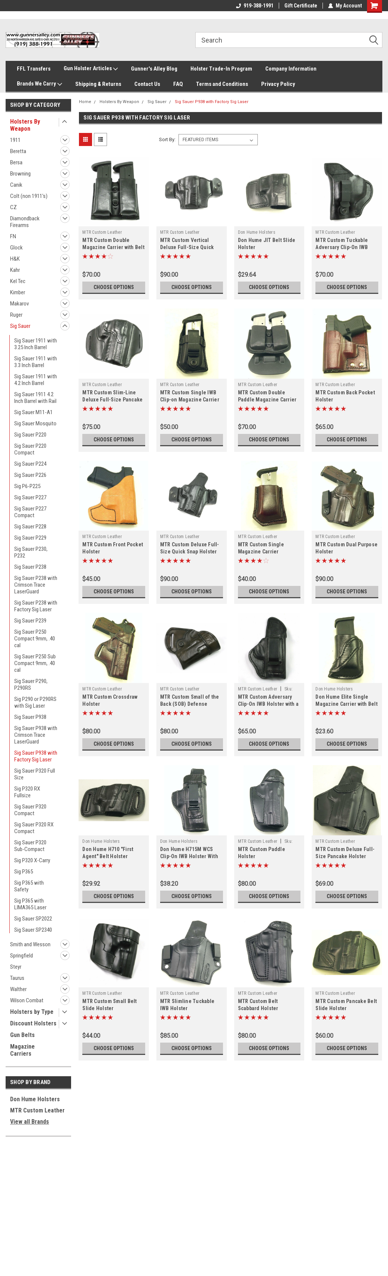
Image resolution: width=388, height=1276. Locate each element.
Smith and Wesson (30, 944)
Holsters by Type (32, 1011)
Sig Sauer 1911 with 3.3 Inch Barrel (35, 362)
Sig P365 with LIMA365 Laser (30, 904)
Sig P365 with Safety (29, 886)
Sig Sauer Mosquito (35, 423)
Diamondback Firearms (25, 222)
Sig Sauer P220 (30, 434)
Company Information (291, 68)
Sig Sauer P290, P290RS (31, 684)
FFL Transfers (34, 68)
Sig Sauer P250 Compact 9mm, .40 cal (34, 638)
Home (85, 101)
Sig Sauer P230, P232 (31, 552)
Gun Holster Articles (91, 68)
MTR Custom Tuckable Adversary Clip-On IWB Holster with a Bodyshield (345, 247)
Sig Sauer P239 (30, 620)
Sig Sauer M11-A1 (33, 412)
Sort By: (167, 139)
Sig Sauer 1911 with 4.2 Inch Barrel (35, 379)
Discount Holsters (33, 1023)
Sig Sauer (20, 326)
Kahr (15, 270)
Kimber (17, 292)
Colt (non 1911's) (29, 196)
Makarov (19, 303)
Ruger (16, 314)
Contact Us (147, 84)
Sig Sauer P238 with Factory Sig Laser (35, 606)
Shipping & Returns (98, 84)
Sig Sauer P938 (30, 717)
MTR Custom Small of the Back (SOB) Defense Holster (189, 704)
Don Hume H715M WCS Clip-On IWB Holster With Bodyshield (189, 856)
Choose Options (114, 287)
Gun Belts (22, 1035)
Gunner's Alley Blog (154, 68)
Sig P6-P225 (27, 486)
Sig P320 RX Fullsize (27, 792)
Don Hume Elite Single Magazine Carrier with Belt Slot (346, 704)
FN (13, 236)
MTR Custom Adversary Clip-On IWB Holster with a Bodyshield (268, 704)
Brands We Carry (39, 84)
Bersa (16, 162)
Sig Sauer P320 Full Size (34, 774)
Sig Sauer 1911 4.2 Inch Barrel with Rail (35, 397)
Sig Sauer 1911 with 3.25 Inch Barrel (35, 344)
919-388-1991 (255, 6)
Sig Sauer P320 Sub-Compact (30, 846)
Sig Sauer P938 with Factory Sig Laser (35, 756)
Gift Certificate (300, 6)
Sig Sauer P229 (30, 537)
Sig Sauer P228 (30, 526)
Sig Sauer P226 (30, 475)
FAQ (178, 84)
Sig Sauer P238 (30, 567)
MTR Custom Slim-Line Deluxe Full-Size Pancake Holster (112, 399)
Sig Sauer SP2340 (33, 929)
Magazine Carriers (22, 1050)
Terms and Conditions (222, 84)
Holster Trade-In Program (221, 68)
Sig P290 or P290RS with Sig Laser (35, 702)
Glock (16, 247)
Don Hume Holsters (35, 1099)
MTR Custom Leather (37, 1110)
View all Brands (29, 1121)
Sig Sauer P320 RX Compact (34, 828)
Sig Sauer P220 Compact (30, 449)
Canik (16, 184)
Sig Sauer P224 (30, 463)
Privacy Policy (278, 84)
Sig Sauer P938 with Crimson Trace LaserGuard (35, 735)
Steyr (15, 966)
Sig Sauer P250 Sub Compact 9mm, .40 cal (35, 663)
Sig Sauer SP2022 (33, 918)
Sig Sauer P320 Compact (30, 810)
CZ (13, 207)
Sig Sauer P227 (30, 497)
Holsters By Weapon (25, 125)
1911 (15, 140)
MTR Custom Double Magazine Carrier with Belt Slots (113, 247)
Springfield (21, 955)
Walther (18, 989)
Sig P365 (23, 871)
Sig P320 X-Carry (32, 860)
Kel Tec (17, 281)
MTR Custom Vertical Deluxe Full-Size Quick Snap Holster (187, 247)
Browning (20, 173)
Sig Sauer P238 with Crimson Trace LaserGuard (35, 585)
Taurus (17, 978)
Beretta (18, 151)
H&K (15, 258)
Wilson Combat (26, 1000)
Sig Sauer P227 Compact (30, 512)
